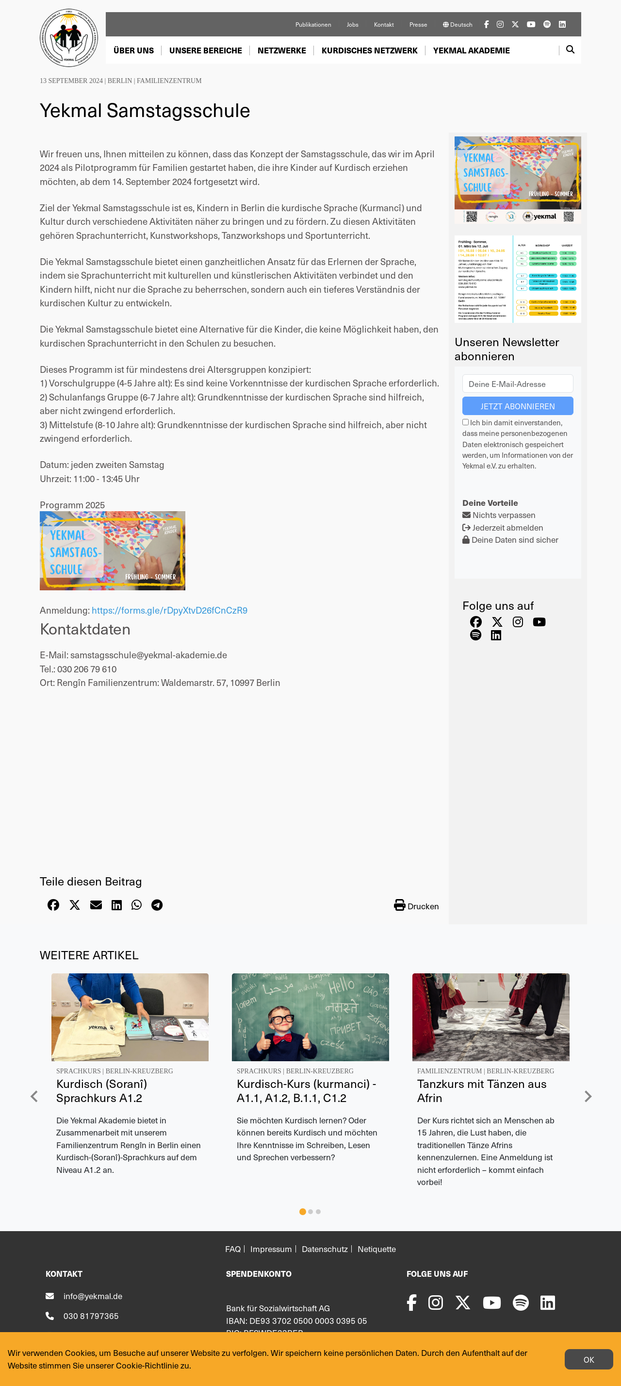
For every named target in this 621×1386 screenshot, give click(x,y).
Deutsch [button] (458, 24)
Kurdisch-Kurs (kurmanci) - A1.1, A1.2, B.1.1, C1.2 (306, 1090)
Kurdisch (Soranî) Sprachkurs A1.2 (101, 1090)
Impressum (271, 1249)
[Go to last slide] (34, 1096)
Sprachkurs (78, 1071)
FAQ (233, 1249)
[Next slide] (587, 1096)
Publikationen (313, 24)
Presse (418, 24)
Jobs (353, 24)
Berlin (120, 80)
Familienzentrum (169, 80)
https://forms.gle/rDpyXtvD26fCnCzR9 (169, 610)
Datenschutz (325, 1249)
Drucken (416, 905)
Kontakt (384, 24)
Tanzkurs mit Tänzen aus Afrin (482, 1090)
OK (589, 1359)
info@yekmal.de (93, 1295)
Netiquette (377, 1249)
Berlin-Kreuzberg (139, 1071)
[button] (134, 50)
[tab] (302, 1211)
